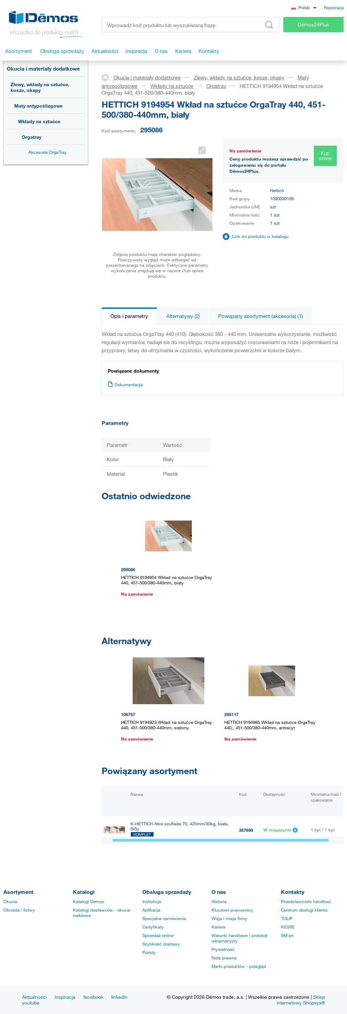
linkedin (119, 997)
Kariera (218, 927)
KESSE (288, 927)
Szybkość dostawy (161, 943)
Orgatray (31, 137)
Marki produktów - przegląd (238, 966)
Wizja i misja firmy (229, 918)
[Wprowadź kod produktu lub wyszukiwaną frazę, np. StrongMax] (191, 24)
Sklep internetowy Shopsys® (301, 1000)
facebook (93, 997)
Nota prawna (224, 957)
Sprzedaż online (158, 935)
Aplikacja (151, 910)
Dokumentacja (125, 384)
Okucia (10, 901)
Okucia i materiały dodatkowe (43, 68)
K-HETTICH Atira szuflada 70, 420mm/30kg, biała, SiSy (179, 826)
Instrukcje (151, 901)
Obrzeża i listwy (19, 910)
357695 (246, 830)
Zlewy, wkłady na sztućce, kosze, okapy (40, 87)
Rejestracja (334, 7)
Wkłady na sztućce (39, 121)
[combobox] (303, 7)
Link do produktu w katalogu (260, 236)
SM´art (287, 935)
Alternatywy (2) (183, 316)
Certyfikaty (153, 927)
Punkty (149, 952)
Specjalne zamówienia (164, 918)
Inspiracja (65, 997)
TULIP (286, 918)
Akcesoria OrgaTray (47, 152)
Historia (218, 901)
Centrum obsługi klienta (304, 910)
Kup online (325, 155)
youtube (30, 1003)
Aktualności (34, 997)
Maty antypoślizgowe (38, 106)
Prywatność (222, 949)
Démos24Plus (313, 24)
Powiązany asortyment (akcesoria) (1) (260, 316)
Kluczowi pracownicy (232, 910)
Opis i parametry (129, 316)
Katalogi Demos (88, 901)
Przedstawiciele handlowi (306, 901)
